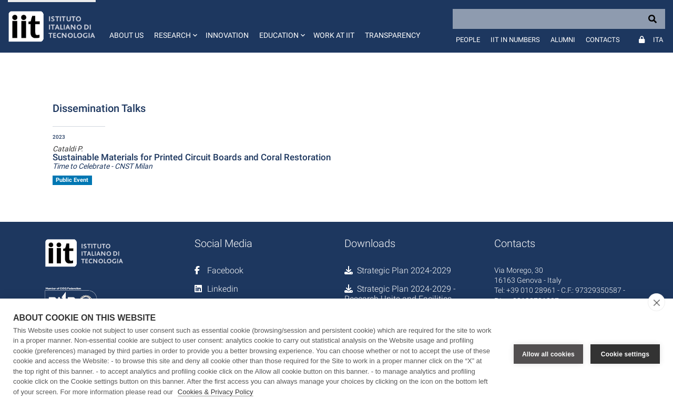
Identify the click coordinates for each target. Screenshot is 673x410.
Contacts (603, 40)
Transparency (392, 35)
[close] (656, 302)
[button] (174, 26)
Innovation (227, 35)
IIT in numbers (515, 40)
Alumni (562, 40)
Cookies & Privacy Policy (215, 392)
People (468, 40)
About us (126, 35)
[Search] (559, 19)
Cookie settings (625, 354)
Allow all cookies (548, 354)
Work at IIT (333, 35)
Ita (658, 40)
